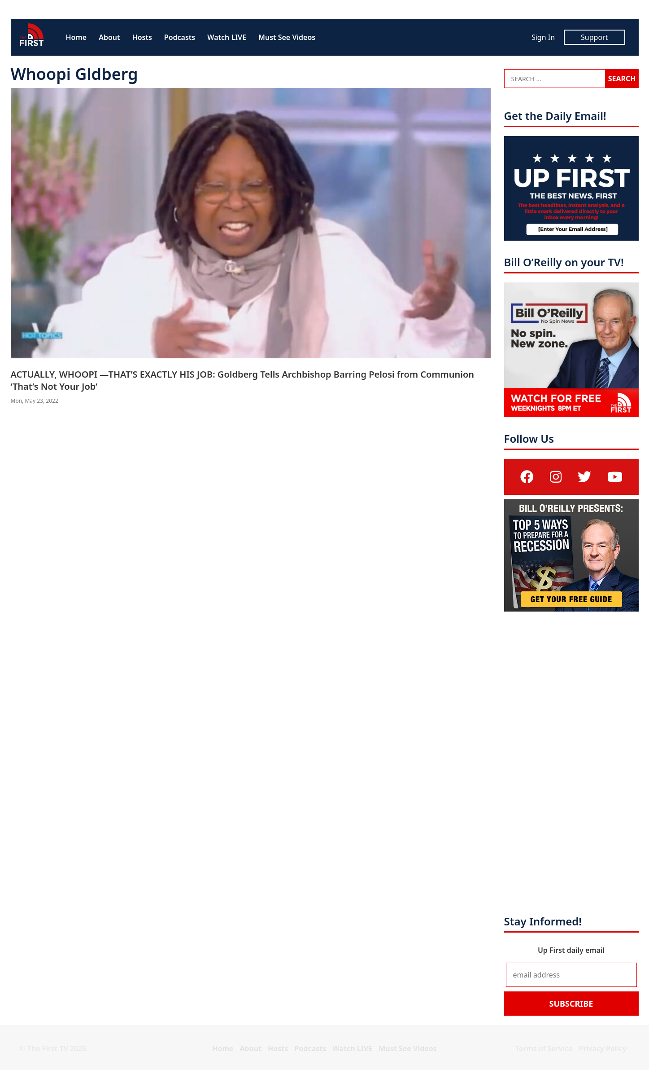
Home (76, 37)
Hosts (142, 37)
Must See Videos (286, 37)
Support (594, 37)
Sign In (543, 37)
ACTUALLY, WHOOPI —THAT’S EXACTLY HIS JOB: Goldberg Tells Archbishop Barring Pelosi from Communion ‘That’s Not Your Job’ (243, 380)
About (109, 37)
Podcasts (179, 37)
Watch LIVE (226, 37)
